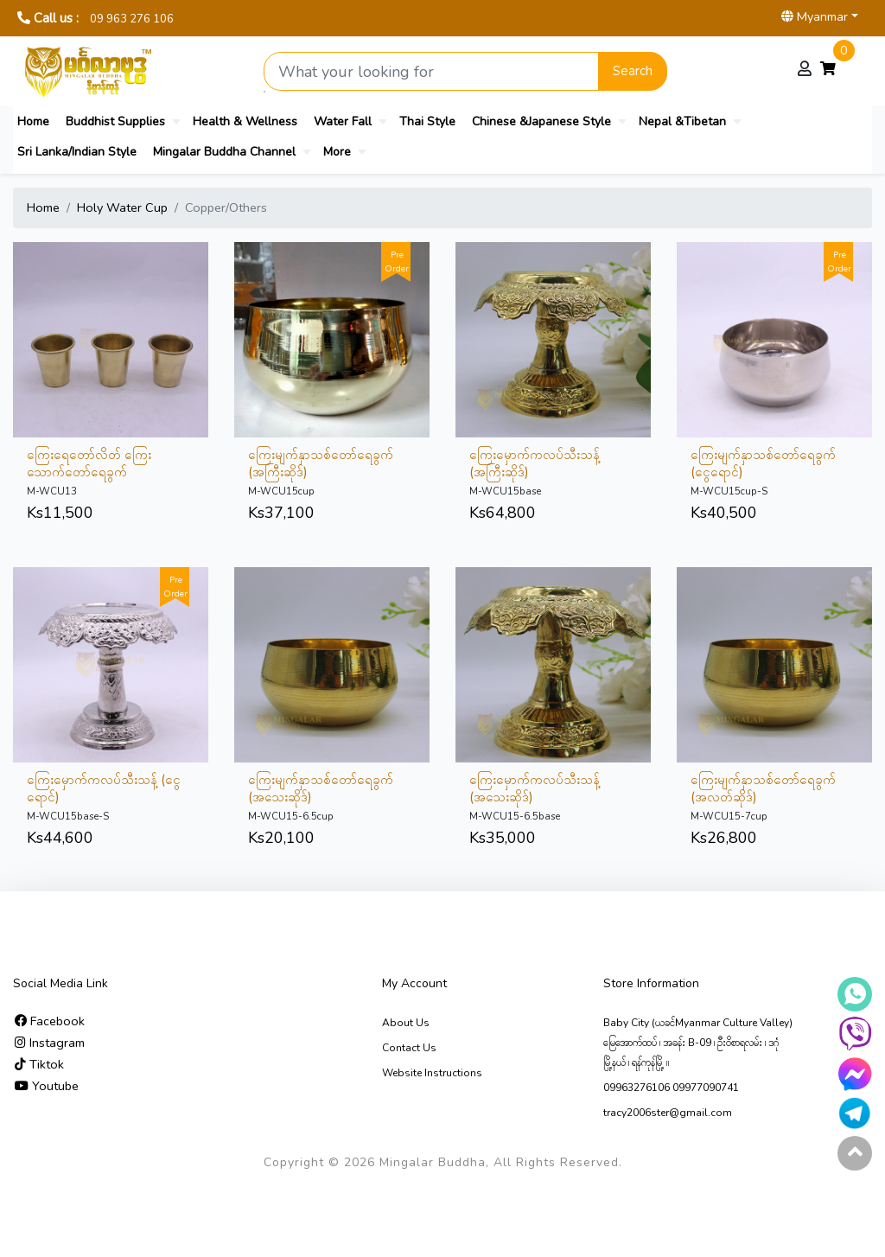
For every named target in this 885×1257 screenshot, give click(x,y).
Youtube (47, 1085)
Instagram (50, 1042)
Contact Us (409, 1048)
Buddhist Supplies (115, 121)
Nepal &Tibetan (682, 121)
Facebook (50, 1021)
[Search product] (431, 71)
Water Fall (343, 121)
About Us (406, 1023)
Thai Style (427, 121)
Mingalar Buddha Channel (224, 152)
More (337, 152)
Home (33, 121)
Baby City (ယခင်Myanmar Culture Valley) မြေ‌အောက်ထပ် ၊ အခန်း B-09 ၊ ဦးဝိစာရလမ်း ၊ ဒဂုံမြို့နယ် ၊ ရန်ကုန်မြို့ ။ (698, 1042)
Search (633, 71)
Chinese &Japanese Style (541, 121)
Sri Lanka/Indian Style (77, 152)
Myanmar (814, 16)
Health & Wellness (245, 121)
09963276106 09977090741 (671, 1087)
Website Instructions (432, 1073)
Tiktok (39, 1064)
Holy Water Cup (122, 207)
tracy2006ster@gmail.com (667, 1113)
